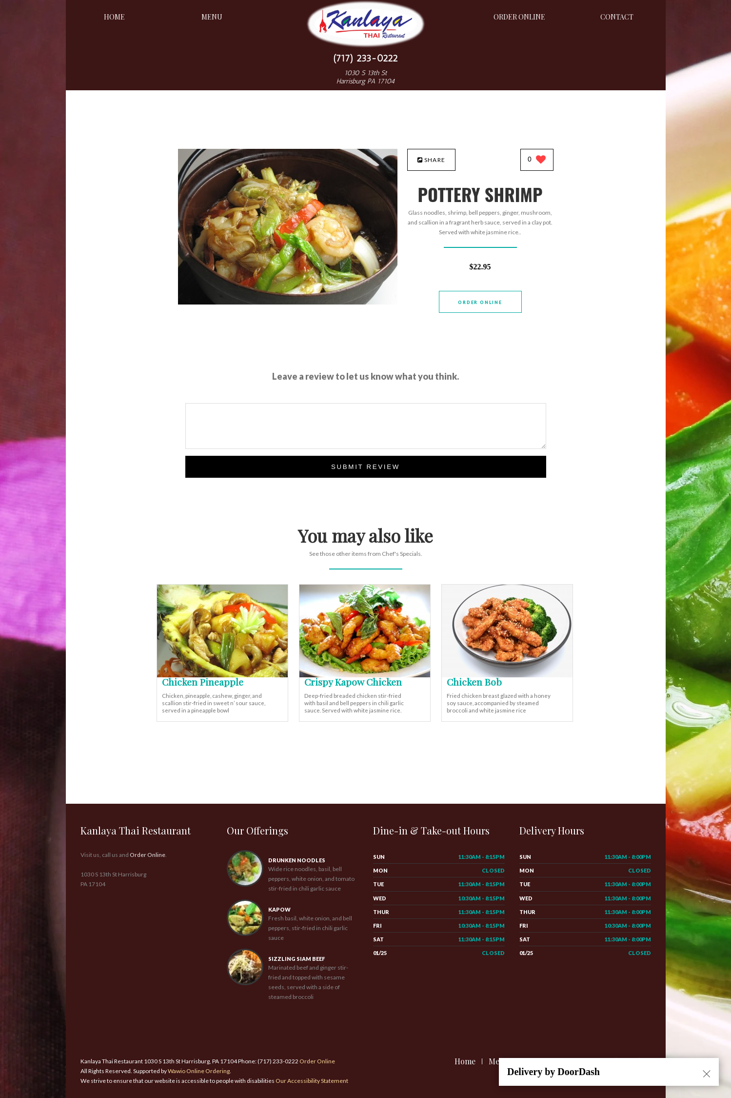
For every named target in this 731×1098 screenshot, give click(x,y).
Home (114, 16)
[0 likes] (536, 160)
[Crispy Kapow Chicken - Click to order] (364, 675)
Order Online (519, 16)
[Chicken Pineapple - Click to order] (222, 675)
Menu (211, 16)
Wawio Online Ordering (199, 1071)
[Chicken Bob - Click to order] (507, 675)
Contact (616, 16)
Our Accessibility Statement (311, 1080)
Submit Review (365, 466)
